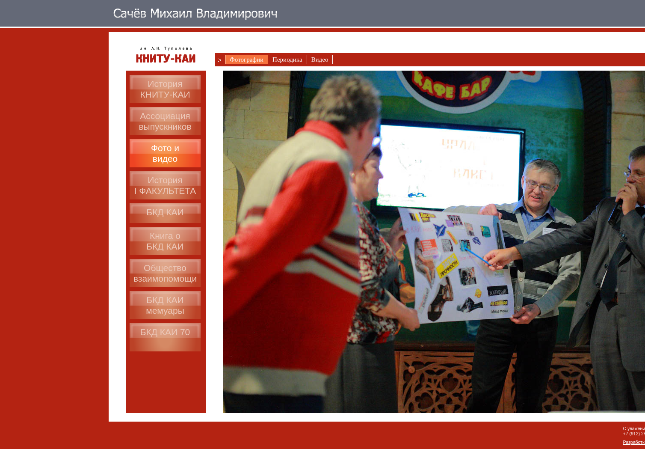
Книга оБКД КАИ (164, 241)
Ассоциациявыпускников (165, 121)
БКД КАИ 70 (165, 332)
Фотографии (246, 59)
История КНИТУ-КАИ (165, 89)
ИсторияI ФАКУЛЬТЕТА (165, 185)
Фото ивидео (165, 153)
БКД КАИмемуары (165, 305)
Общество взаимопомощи (165, 273)
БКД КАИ (164, 212)
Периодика (287, 59)
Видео (319, 59)
